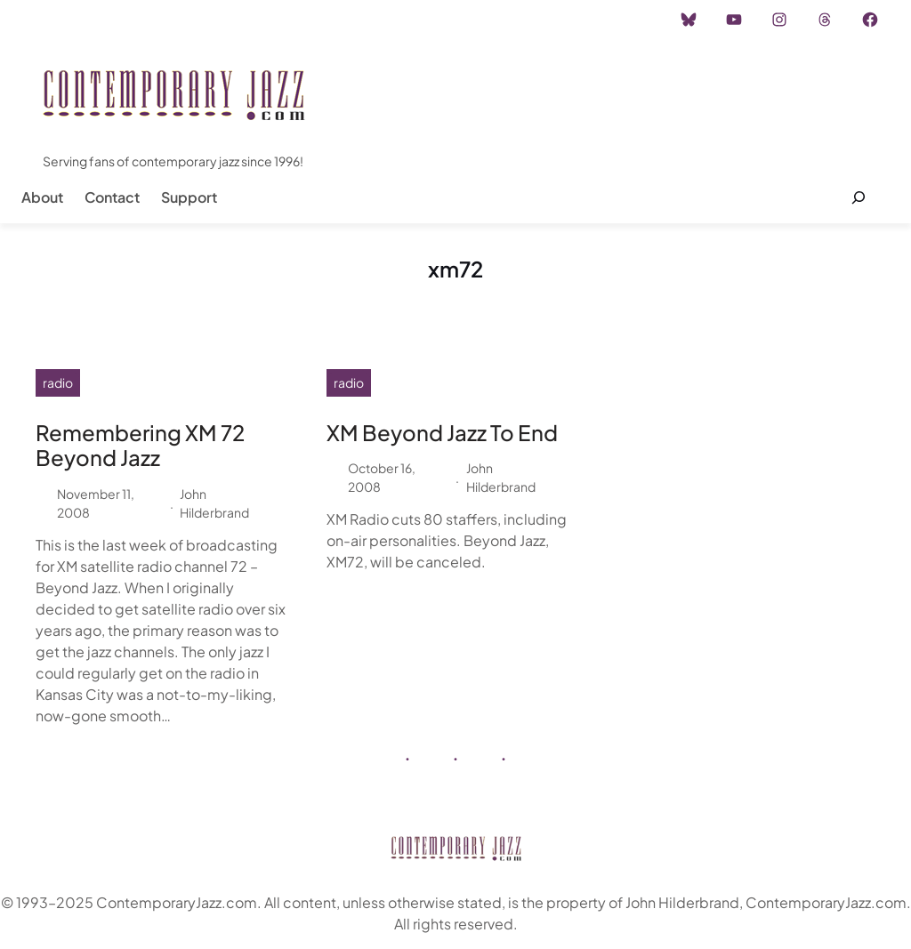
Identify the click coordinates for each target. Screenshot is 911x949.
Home (61, 20)
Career (311, 20)
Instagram (130, 20)
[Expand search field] (858, 197)
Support (189, 197)
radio (58, 382)
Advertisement (225, 20)
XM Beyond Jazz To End (442, 433)
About (42, 197)
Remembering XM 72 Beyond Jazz (140, 445)
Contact (112, 197)
